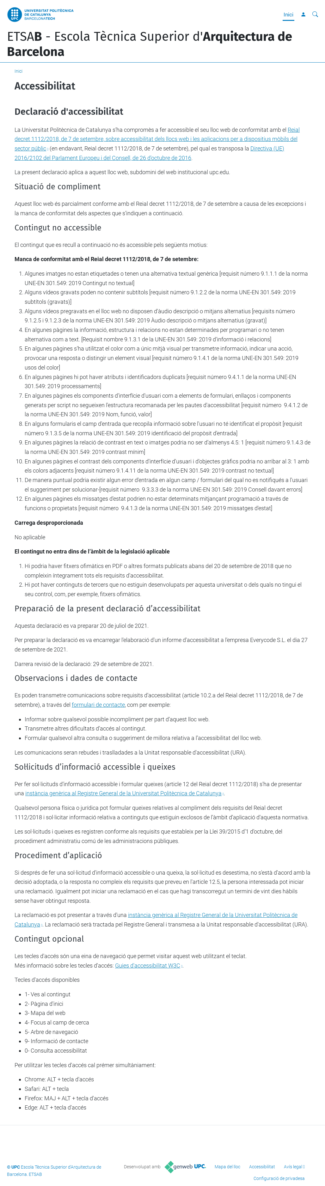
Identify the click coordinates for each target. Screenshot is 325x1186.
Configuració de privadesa (279, 1178)
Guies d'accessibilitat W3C (147, 965)
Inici (288, 14)
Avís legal (293, 1166)
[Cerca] (315, 14)
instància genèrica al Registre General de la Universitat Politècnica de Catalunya (123, 793)
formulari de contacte (98, 704)
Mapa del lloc (227, 1166)
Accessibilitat (262, 1166)
